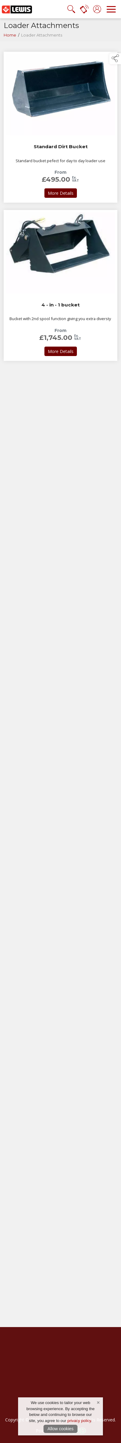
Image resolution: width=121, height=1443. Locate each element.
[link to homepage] (17, 9)
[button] (115, 58)
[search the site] (71, 9)
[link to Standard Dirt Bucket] (60, 127)
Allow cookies (60, 1428)
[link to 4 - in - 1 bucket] (60, 285)
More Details (62, 193)
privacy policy (79, 1420)
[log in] (97, 9)
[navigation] (111, 9)
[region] (60, 1253)
